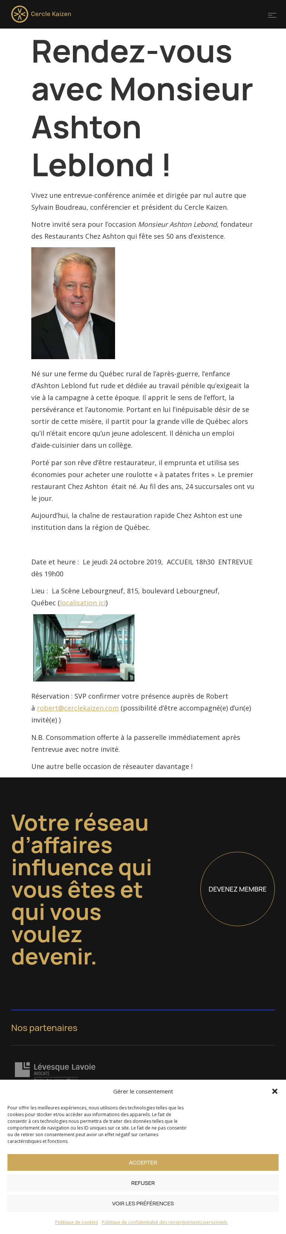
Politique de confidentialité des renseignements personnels (164, 1222)
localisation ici (83, 602)
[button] (275, 1091)
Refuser (143, 1183)
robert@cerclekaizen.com (78, 707)
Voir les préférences (143, 1203)
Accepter (143, 1162)
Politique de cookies (76, 1222)
